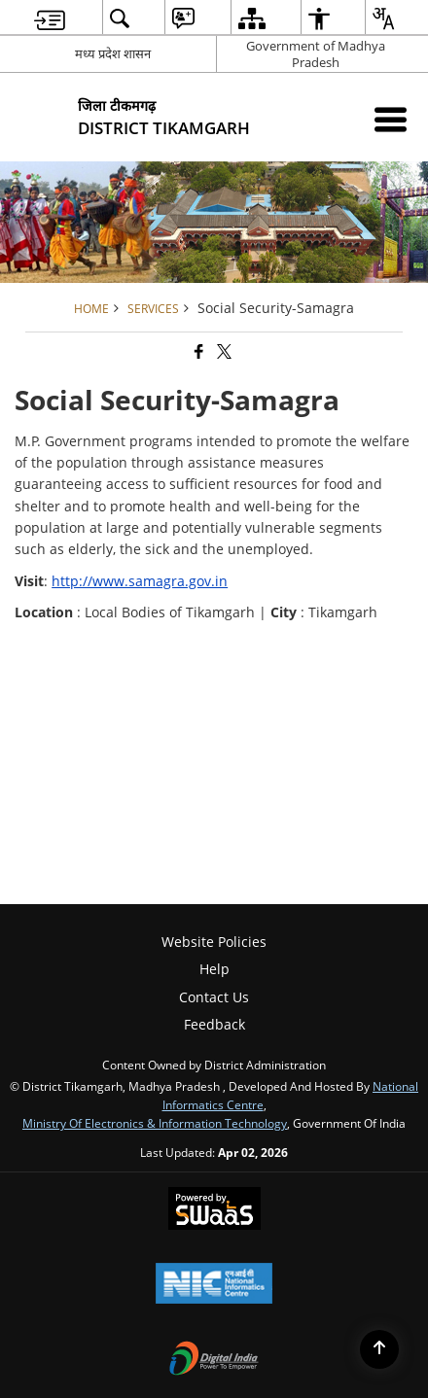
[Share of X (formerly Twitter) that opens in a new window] (222, 351)
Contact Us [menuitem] (214, 997)
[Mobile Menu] (391, 119)
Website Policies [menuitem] (214, 941)
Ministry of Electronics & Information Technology (154, 1123)
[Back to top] (379, 1349)
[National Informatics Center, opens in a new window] (214, 1285)
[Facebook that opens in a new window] (197, 351)
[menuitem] (49, 18)
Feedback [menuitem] (214, 1024)
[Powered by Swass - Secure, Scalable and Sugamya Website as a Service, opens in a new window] (214, 1210)
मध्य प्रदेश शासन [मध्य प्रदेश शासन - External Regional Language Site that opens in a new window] (113, 53)
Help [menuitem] (214, 969)
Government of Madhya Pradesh (315, 54)
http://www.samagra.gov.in (140, 581)
